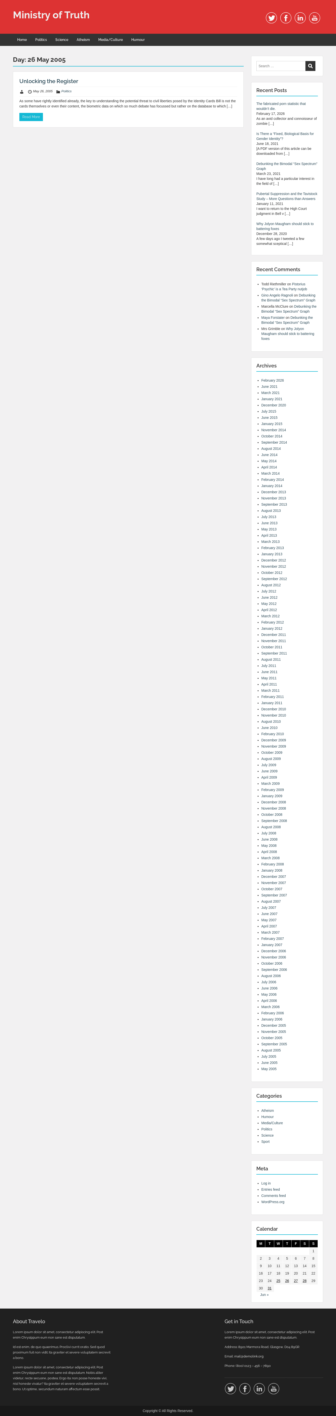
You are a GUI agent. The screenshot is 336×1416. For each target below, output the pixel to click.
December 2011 (273, 635)
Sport (265, 1142)
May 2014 (268, 461)
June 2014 (269, 455)
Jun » (264, 1295)
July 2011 (268, 666)
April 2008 (269, 852)
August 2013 (271, 511)
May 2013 (268, 529)
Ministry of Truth (51, 15)
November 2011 (273, 641)
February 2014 (272, 480)
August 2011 (271, 659)
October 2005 (271, 1038)
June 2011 (269, 672)
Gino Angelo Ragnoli (277, 295)
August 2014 (271, 449)
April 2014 (269, 467)
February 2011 (272, 697)
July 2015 (268, 411)
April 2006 (269, 1001)
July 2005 (268, 1056)
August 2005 (271, 1050)
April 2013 (269, 535)
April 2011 (269, 684)
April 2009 (269, 777)
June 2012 (269, 597)
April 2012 (269, 610)
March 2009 (270, 784)
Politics (41, 40)
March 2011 (270, 690)
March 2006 (270, 1007)
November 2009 (273, 746)
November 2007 (273, 883)
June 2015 (269, 418)
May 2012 (268, 604)
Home (22, 40)
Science (61, 40)
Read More (31, 117)
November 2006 (273, 957)
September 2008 (274, 821)
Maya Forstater (273, 318)
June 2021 (269, 387)
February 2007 (272, 939)
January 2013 (271, 554)
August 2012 (271, 585)
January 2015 (271, 424)
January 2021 (271, 399)
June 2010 (269, 728)
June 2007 (269, 914)
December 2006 (273, 951)
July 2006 (268, 982)
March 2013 (270, 542)
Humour (138, 40)
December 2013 (273, 492)
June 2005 (269, 1063)
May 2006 (268, 994)
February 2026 (272, 380)
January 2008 (271, 870)
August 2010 (271, 722)
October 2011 (271, 647)
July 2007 (268, 908)
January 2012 (271, 628)
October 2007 (271, 889)
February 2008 (272, 864)
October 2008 (271, 815)
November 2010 (273, 715)
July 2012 (268, 591)
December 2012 (273, 560)
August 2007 (271, 901)
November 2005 (273, 1032)
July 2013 (268, 517)
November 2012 (273, 566)
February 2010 (272, 734)
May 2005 (268, 1069)
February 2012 (272, 622)
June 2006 (269, 988)
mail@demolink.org (249, 1356)
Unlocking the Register (48, 81)
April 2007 (269, 926)
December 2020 (273, 405)
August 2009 (271, 759)
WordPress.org (272, 1202)
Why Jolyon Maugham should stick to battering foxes (287, 334)
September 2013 (274, 504)
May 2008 (268, 846)
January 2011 (271, 703)
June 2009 (269, 771)
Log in (266, 1183)
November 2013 (273, 498)
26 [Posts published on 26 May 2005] (287, 1281)
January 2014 (271, 486)
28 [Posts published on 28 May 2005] (305, 1281)
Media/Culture (110, 40)
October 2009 (271, 753)
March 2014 (270, 473)
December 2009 (273, 740)
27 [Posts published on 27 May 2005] (296, 1281)
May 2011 (268, 678)
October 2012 (271, 573)
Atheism (83, 40)
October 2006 (271, 963)
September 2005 (274, 1044)
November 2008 (273, 808)
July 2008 (268, 833)
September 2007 (274, 895)
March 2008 (270, 858)
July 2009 (268, 765)
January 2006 (271, 1019)
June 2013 (269, 523)
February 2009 (272, 790)
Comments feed (273, 1196)
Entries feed (270, 1189)
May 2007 (268, 920)
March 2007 (270, 932)
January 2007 (271, 945)
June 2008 (269, 839)
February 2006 (272, 1013)
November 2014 (273, 430)
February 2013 (272, 548)
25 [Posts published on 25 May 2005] (278, 1281)
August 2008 (271, 827)
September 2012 (274, 579)
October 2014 (271, 436)
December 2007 (273, 877)
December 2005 (273, 1025)
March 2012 (270, 616)
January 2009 (271, 796)
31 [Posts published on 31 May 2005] (270, 1288)
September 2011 (274, 653)
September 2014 (274, 442)
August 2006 (271, 976)
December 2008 (273, 802)
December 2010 (273, 709)
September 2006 (274, 970)
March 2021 (270, 393)
